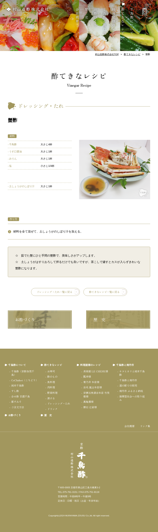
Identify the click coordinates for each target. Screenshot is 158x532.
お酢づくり (95, 17)
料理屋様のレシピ (113, 23)
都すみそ (16, 401)
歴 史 (86, 13)
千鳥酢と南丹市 (104, 21)
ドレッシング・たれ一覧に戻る (54, 292)
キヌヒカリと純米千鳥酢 (132, 373)
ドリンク (52, 409)
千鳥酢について (131, 21)
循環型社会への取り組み (132, 398)
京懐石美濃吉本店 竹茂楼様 (96, 394)
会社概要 (77, 15)
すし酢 (15, 391)
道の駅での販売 (128, 385)
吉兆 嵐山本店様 (92, 387)
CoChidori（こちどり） (24, 380)
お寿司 (51, 371)
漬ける (51, 398)
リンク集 (145, 426)
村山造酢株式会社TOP (107, 54)
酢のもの (52, 376)
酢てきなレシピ (122, 21)
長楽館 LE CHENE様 (95, 371)
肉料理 (51, 387)
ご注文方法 (17, 407)
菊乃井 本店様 (91, 382)
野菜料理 (52, 393)
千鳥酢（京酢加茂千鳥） (22, 373)
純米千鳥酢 (17, 385)
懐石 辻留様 (90, 407)
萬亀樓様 (88, 401)
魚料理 (51, 382)
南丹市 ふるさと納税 (131, 391)
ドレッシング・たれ (58, 403)
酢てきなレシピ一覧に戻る (104, 292)
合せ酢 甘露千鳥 (20, 396)
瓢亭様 (87, 376)
